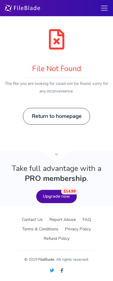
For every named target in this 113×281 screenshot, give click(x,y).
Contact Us (32, 220)
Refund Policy (56, 239)
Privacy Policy (78, 229)
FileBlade (46, 259)
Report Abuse (62, 220)
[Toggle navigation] (104, 8)
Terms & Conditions (40, 229)
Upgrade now (60, 194)
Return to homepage (57, 116)
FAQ (86, 220)
